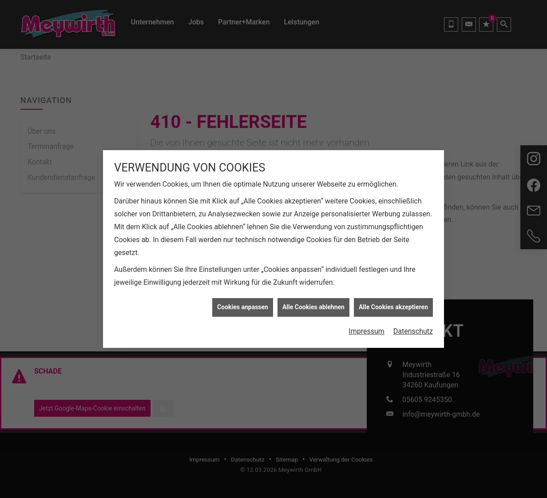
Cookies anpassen (242, 300)
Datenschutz (413, 324)
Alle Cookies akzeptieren (393, 300)
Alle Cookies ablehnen (313, 300)
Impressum (366, 324)
